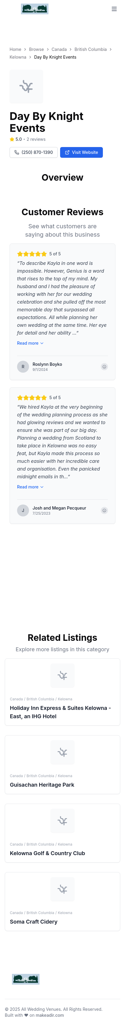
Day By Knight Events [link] (55, 57)
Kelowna (18, 57)
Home (15, 49)
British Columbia (90, 49)
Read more (30, 343)
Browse (36, 49)
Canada (59, 49)
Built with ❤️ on (34, 1015)
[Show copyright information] (104, 366)
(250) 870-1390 (33, 152)
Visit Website (81, 152)
